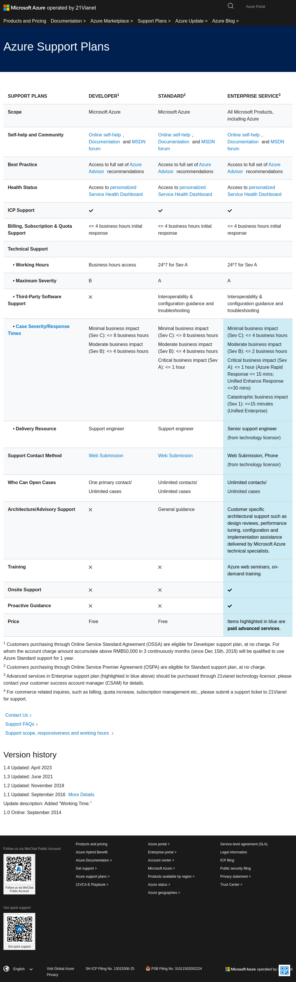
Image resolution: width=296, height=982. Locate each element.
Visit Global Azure (60, 969)
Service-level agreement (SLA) (243, 844)
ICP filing (227, 860)
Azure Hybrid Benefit (92, 852)
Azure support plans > (93, 876)
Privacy (52, 975)
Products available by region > (171, 876)
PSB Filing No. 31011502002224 (174, 968)
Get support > (86, 868)
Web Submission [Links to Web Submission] (106, 455)
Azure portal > (159, 844)
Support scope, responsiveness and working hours (60, 733)
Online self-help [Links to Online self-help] (105, 134)
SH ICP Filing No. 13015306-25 (110, 969)
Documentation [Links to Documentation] (105, 141)
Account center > (161, 860)
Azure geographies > (164, 893)
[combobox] (19, 969)
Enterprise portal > (162, 852)
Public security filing (235, 868)
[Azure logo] (49, 7)
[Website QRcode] (284, 970)
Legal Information (233, 852)
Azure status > (159, 885)
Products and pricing (91, 844)
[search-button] (231, 5)
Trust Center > (231, 885)
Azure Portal (255, 7)
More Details (82, 794)
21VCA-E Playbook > (92, 885)
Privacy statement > (235, 876)
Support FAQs (22, 724)
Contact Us (19, 715)
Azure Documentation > (94, 860)
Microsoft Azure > (161, 868)
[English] (35, 969)
